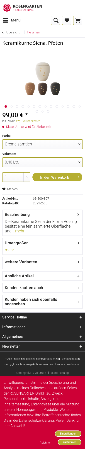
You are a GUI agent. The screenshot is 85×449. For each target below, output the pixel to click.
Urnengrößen (17, 243)
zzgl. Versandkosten (28, 121)
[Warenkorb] (77, 20)
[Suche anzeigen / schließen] (55, 20)
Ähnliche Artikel (19, 276)
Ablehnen (45, 442)
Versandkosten (71, 358)
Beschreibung (17, 214)
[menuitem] (11, 20)
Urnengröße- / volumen (31, 372)
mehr (19, 231)
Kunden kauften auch (24, 287)
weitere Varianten (21, 262)
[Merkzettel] (66, 20)
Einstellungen (68, 433)
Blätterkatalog (60, 372)
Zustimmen (69, 442)
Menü (11, 19)
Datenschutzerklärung (36, 420)
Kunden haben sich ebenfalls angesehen (31, 301)
